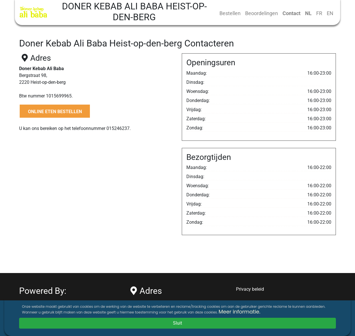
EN (330, 13)
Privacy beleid (250, 289)
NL (308, 13)
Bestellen (230, 13)
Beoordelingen (261, 13)
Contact (291, 13)
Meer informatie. (239, 311)
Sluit (177, 323)
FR (319, 13)
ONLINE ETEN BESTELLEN (55, 111)
